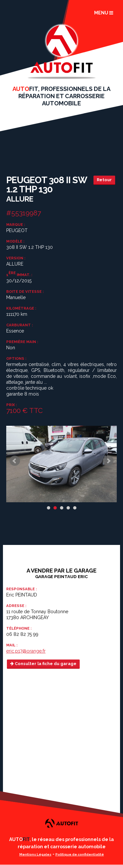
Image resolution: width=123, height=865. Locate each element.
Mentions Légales (35, 854)
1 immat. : (19, 274)
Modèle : (15, 241)
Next (108, 461)
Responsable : (21, 589)
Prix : (11, 404)
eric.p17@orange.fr (26, 651)
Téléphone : (18, 628)
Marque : (15, 224)
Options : (16, 358)
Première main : (22, 341)
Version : (15, 258)
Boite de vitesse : (25, 291)
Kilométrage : (21, 308)
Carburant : (19, 325)
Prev (15, 461)
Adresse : (16, 605)
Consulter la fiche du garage (43, 663)
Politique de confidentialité (79, 854)
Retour (104, 179)
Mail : (11, 645)
